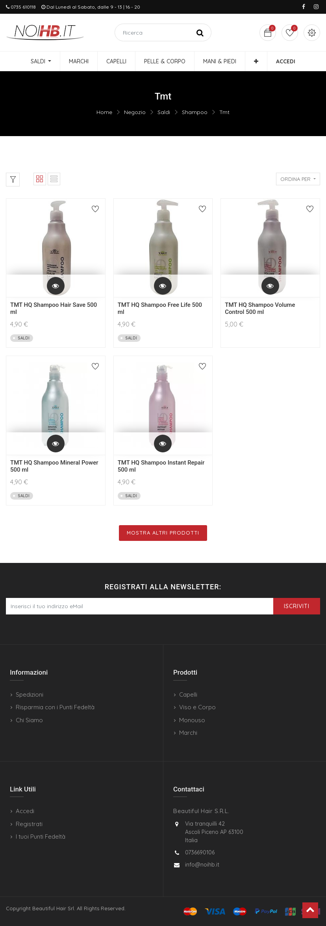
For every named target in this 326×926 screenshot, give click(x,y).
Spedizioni (29, 694)
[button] (256, 61)
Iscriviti (296, 606)
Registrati (29, 824)
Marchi (188, 732)
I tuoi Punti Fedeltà (40, 836)
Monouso (192, 720)
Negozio (135, 112)
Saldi (163, 112)
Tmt (224, 112)
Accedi (25, 811)
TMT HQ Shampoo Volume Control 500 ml (260, 308)
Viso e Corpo (197, 707)
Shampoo (194, 112)
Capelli (188, 694)
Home (104, 112)
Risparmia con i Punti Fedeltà (55, 707)
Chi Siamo (29, 720)
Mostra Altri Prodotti (163, 532)
